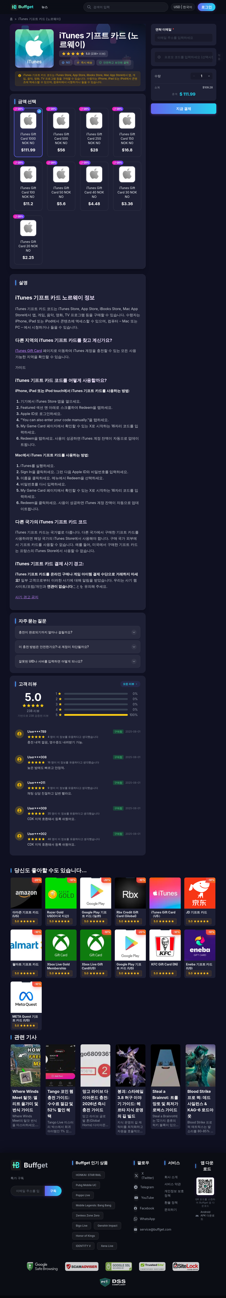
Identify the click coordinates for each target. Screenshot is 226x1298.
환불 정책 (171, 1202)
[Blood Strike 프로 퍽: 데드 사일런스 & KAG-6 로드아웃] (200, 1089)
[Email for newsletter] (28, 1191)
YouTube (144, 1197)
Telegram (144, 1187)
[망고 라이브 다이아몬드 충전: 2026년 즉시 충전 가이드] (95, 1086)
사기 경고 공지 (26, 597)
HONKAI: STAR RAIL (88, 1175)
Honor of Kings (85, 1235)
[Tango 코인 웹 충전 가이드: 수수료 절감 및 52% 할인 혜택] (60, 1089)
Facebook (144, 1208)
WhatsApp (144, 1218)
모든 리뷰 (130, 684)
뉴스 (44, 7)
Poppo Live (83, 1195)
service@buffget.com (144, 1229)
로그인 (206, 7)
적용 (219, 57)
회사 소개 (171, 1177)
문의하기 (170, 1209)
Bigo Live (81, 1225)
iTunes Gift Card (28, 350)
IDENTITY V (83, 1246)
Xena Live (107, 1246)
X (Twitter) (144, 1176)
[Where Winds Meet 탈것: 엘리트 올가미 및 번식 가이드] (25, 1086)
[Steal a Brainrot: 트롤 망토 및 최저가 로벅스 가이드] (166, 1086)
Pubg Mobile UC (86, 1185)
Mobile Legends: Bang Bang (93, 1205)
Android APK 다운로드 (205, 1215)
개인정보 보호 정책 (174, 1193)
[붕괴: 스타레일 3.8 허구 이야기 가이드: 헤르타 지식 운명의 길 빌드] (130, 1089)
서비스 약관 (172, 1184)
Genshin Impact (107, 1225)
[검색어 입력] (125, 7)
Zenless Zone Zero (88, 1215)
